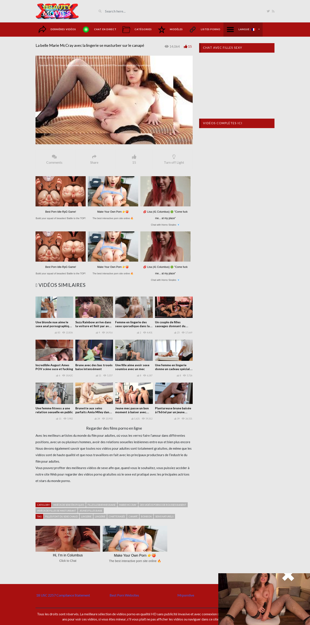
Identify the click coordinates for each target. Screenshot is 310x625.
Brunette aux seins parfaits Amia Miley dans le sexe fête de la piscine (93, 412)
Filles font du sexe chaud (61, 516)
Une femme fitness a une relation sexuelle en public (54, 410)
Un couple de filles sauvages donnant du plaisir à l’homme (170, 326)
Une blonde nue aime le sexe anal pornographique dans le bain (54, 326)
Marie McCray (127, 504)
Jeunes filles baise (90, 510)
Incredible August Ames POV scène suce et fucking (54, 367)
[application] (114, 100)
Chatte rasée (117, 516)
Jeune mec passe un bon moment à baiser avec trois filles (132, 412)
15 (190, 46)
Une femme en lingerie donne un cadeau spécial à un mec (173, 369)
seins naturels (164, 516)
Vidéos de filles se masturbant (56, 510)
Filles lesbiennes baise (102, 504)
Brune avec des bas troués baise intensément (94, 367)
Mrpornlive (185, 595)
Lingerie (86, 516)
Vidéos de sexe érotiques (68, 504)
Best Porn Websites (124, 595)
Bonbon (146, 516)
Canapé (133, 516)
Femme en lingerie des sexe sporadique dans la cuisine (132, 326)
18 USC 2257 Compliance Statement (63, 595)
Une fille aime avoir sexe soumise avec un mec (132, 367)
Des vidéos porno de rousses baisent (163, 504)
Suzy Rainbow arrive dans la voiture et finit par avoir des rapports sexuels (94, 326)
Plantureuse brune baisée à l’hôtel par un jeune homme (173, 412)
